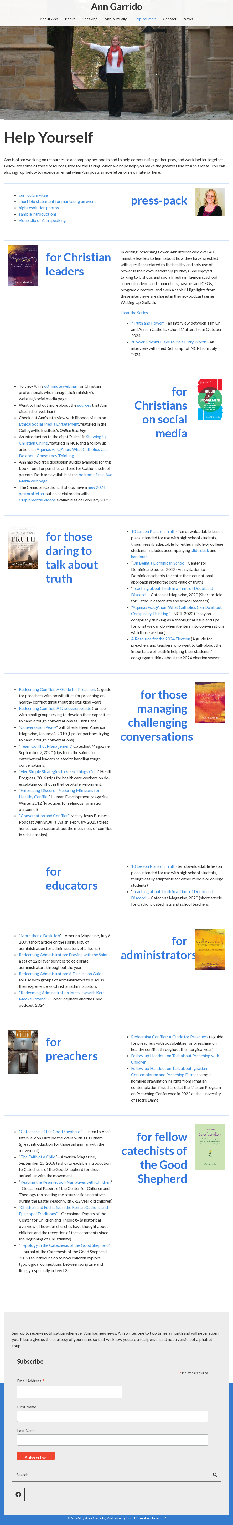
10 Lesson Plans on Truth (153, 531)
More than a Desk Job (40, 935)
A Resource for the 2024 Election (160, 638)
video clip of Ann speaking (42, 220)
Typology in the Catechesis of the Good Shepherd (64, 1245)
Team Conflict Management (45, 746)
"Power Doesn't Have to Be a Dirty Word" (169, 341)
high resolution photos (39, 207)
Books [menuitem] (70, 19)
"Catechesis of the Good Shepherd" (51, 1131)
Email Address (31, 1381)
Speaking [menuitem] (89, 19)
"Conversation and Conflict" (44, 815)
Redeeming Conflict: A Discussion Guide (55, 708)
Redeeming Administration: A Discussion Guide (61, 973)
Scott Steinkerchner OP (146, 1518)
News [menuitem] (188, 19)
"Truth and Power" (148, 322)
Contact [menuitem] (170, 19)
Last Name (26, 1430)
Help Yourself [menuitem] (145, 19)
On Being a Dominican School (159, 562)
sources (84, 404)
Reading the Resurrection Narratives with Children (65, 1181)
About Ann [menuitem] (49, 19)
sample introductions (38, 213)
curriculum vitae (33, 194)
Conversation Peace (38, 727)
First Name (26, 1406)
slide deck (200, 550)
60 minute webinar (60, 385)
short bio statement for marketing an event (57, 201)
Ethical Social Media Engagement (49, 423)
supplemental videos (37, 499)
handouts (139, 556)
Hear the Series (134, 312)
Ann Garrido (116, 6)
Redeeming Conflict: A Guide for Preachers (57, 689)
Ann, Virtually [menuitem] (116, 19)
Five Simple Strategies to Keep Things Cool (59, 771)
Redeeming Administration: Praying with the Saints (64, 954)
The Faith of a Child (37, 1156)
